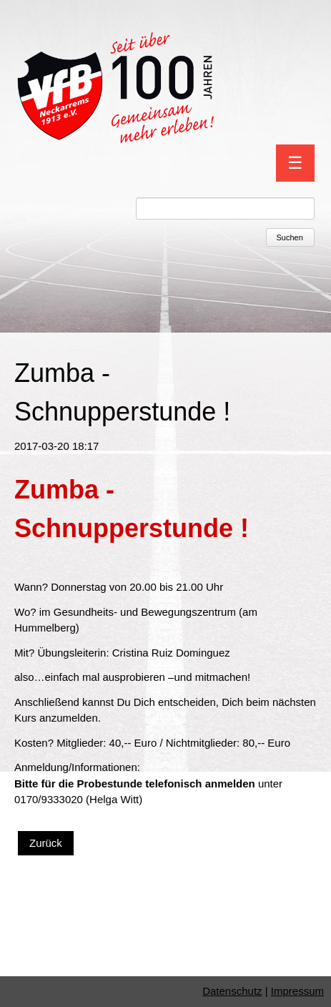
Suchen (290, 237)
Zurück (45, 843)
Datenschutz (232, 991)
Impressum (297, 991)
